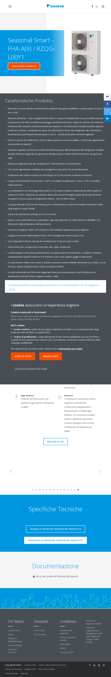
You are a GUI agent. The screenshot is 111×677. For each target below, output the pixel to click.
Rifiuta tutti (50, 356)
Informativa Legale (46, 669)
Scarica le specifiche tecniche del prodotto (55, 528)
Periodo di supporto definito (94, 622)
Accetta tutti (23, 356)
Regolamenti (30, 669)
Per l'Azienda (40, 634)
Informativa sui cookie (70, 348)
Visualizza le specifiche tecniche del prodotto (55, 540)
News (10, 634)
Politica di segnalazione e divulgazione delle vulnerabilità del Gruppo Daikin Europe (94, 634)
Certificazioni (14, 630)
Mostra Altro (55, 441)
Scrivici (63, 648)
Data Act (24, 673)
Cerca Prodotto (15, 645)
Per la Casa (39, 630)
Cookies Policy (30, 665)
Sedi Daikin (65, 644)
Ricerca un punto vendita (68, 639)
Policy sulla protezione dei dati (52, 665)
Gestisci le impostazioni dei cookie (31, 368)
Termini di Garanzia (13, 669)
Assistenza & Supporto (66, 632)
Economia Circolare (12, 651)
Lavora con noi (67, 652)
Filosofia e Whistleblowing (15, 640)
